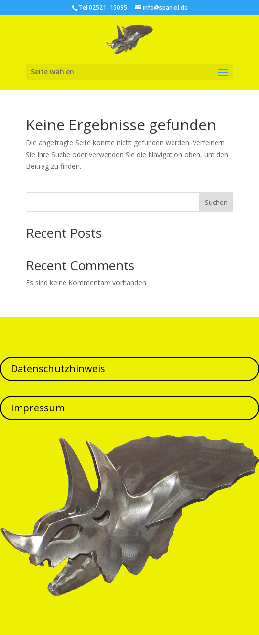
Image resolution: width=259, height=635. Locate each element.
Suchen (216, 202)
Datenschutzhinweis (58, 368)
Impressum (38, 407)
